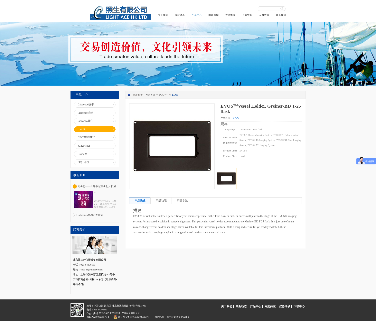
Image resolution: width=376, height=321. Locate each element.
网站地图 (158, 317)
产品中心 (163, 94)
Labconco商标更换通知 (90, 214)
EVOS (175, 94)
